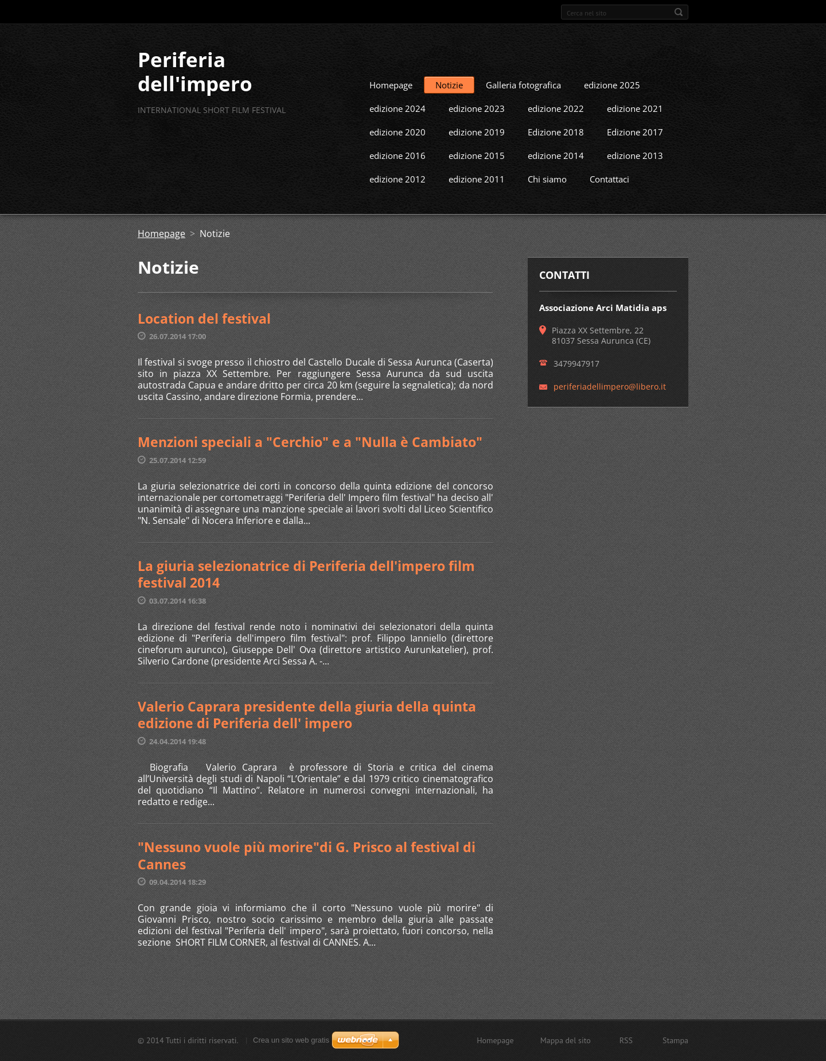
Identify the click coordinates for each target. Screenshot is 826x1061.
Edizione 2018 (556, 152)
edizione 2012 (397, 199)
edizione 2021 (635, 129)
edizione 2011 (477, 199)
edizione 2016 (397, 176)
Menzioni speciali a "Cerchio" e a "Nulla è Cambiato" (310, 462)
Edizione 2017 (635, 152)
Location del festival (204, 339)
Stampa (675, 1045)
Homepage (390, 105)
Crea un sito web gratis (291, 1045)
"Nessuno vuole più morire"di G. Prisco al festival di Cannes (307, 876)
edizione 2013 (635, 176)
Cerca (678, 12)
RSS (626, 1045)
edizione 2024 (397, 129)
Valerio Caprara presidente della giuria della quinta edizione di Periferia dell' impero (307, 735)
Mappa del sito (565, 1045)
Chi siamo (547, 199)
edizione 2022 (556, 129)
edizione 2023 (477, 129)
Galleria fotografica (523, 105)
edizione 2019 (477, 152)
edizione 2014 (556, 176)
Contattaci (609, 199)
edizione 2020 (397, 152)
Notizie (449, 105)
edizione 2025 (612, 105)
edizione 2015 (477, 176)
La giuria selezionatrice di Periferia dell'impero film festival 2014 (306, 595)
